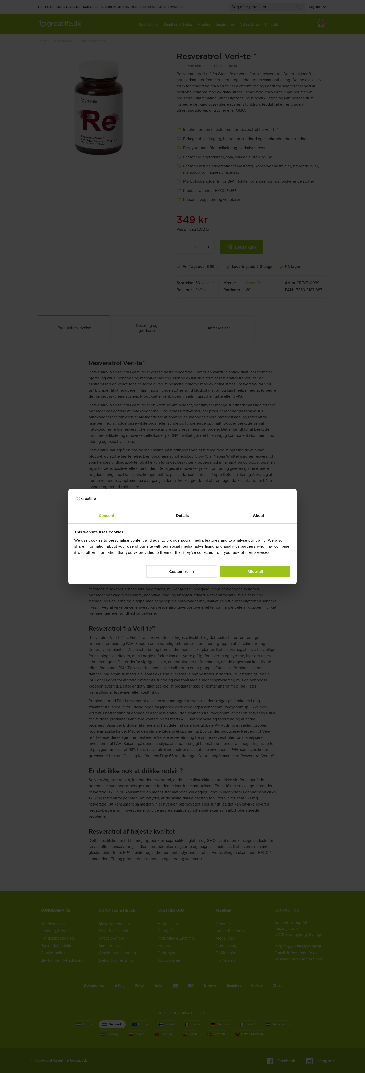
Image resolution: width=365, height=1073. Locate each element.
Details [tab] (182, 515)
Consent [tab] (106, 515)
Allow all (255, 571)
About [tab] (258, 515)
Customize (182, 571)
